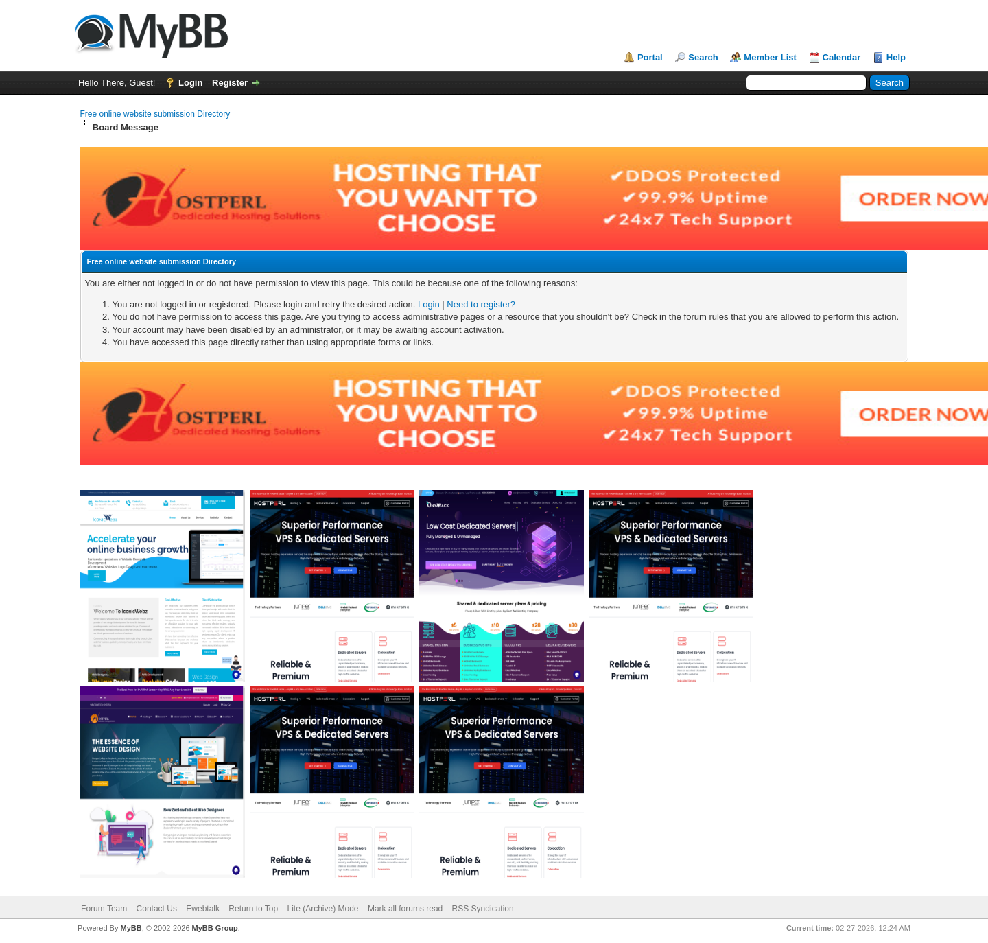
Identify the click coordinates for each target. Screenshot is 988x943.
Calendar (842, 57)
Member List (770, 57)
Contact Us (157, 908)
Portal (650, 57)
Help (896, 57)
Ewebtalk (203, 908)
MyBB (130, 928)
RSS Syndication (483, 908)
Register (230, 83)
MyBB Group (215, 928)
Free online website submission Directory (155, 114)
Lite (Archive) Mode (323, 908)
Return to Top (253, 908)
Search (703, 57)
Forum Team (104, 908)
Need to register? (481, 304)
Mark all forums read (405, 908)
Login (190, 83)
